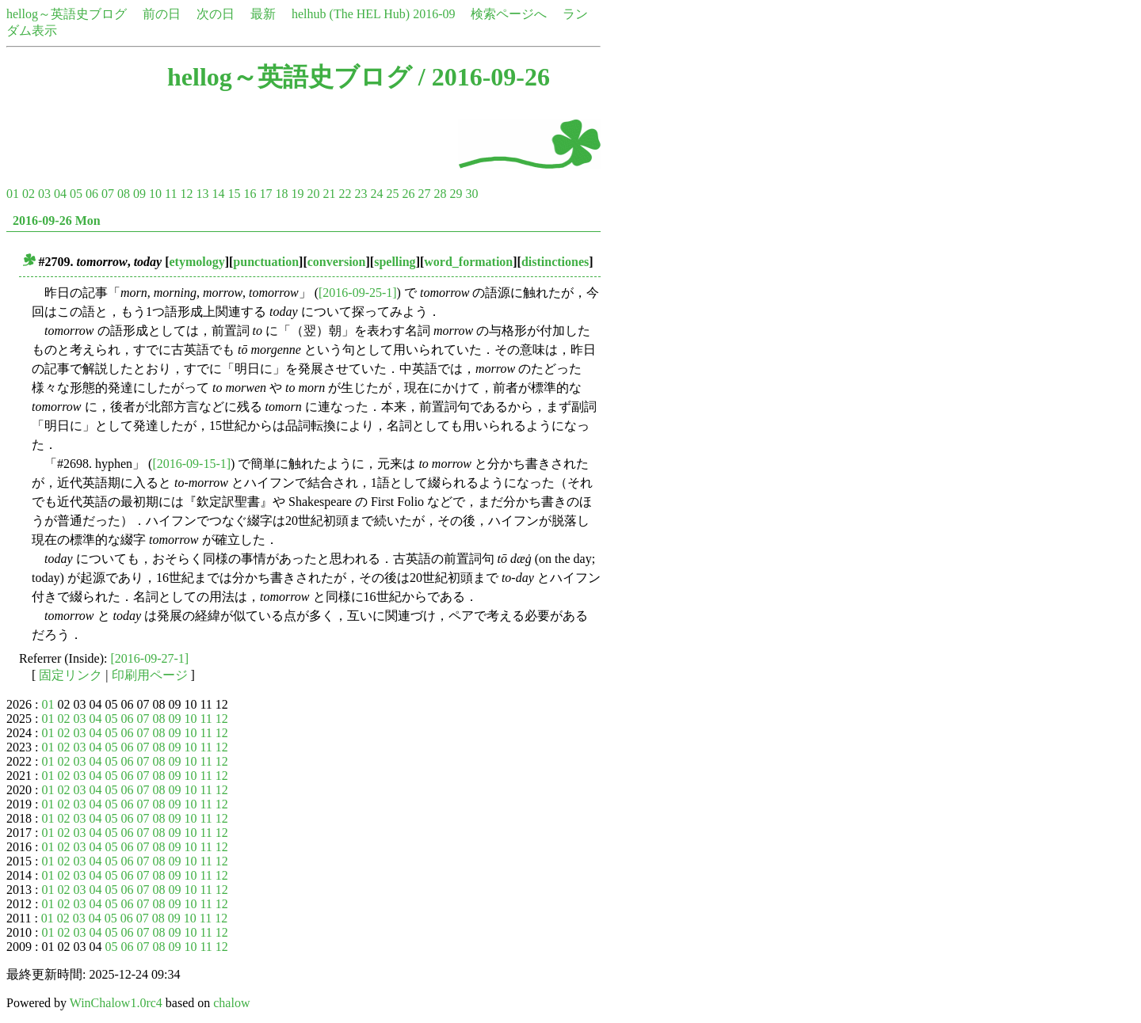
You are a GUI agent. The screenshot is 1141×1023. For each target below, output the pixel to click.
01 (12, 193)
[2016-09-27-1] (150, 658)
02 (28, 193)
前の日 (162, 14)
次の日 (216, 14)
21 (328, 193)
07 (107, 193)
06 (92, 193)
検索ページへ (509, 14)
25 (392, 193)
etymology (197, 261)
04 (60, 193)
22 (344, 193)
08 (123, 193)
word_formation (468, 261)
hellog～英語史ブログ (66, 14)
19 (297, 193)
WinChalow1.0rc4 (116, 1003)
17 (265, 193)
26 (408, 193)
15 (233, 193)
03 (44, 193)
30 (471, 193)
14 (218, 193)
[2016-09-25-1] (358, 292)
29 (455, 193)
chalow (231, 1003)
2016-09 (434, 14)
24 (376, 193)
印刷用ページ (150, 675)
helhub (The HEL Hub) (351, 14)
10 (155, 193)
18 (281, 193)
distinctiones (555, 261)
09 (139, 193)
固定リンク (70, 675)
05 (76, 193)
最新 (263, 14)
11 (171, 193)
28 (439, 193)
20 (313, 193)
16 (249, 193)
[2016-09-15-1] (191, 463)
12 (186, 193)
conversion (336, 261)
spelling (394, 261)
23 (360, 193)
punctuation (266, 261)
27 (424, 193)
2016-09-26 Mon (57, 220)
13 (202, 193)
